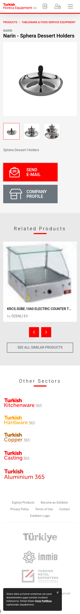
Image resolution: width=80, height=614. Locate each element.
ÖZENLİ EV (19, 316)
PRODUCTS (10, 22)
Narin (7, 30)
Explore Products (23, 502)
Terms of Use (44, 509)
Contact (64, 509)
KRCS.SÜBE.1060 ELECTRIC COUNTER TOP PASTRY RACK (42, 309)
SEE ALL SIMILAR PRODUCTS (40, 347)
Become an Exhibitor (54, 502)
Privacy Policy (19, 509)
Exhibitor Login (40, 516)
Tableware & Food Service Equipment (48, 22)
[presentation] (34, 332)
